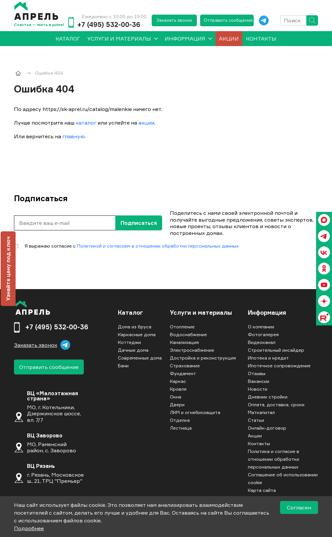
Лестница (181, 428)
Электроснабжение (192, 350)
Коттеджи (129, 342)
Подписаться (139, 223)
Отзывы (256, 373)
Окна (175, 396)
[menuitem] (68, 38)
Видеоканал (261, 342)
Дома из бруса (134, 326)
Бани (123, 365)
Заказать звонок (174, 20)
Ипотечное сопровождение (279, 365)
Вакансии (258, 381)
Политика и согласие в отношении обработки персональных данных (273, 459)
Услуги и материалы (119, 38)
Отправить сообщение (228, 20)
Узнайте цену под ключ (8, 269)
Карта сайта (262, 490)
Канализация (184, 342)
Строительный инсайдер (276, 350)
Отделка (180, 420)
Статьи (256, 420)
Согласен (299, 507)
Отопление (182, 326)
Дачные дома (133, 350)
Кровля (178, 389)
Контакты (261, 38)
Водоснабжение (188, 334)
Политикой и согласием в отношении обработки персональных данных (158, 246)
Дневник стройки (267, 396)
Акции (229, 38)
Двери (177, 404)
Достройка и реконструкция (203, 357)
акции (146, 122)
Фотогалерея (263, 334)
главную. (74, 136)
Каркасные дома (137, 334)
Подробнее (29, 528)
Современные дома (140, 357)
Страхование (185, 365)
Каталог (130, 313)
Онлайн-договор (267, 428)
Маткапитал (261, 412)
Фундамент (183, 373)
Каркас (178, 381)
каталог (86, 122)
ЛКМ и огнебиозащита (195, 412)
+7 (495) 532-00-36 (108, 24)
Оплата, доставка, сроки (276, 404)
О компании (261, 326)
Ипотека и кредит (268, 357)
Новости (257, 389)
